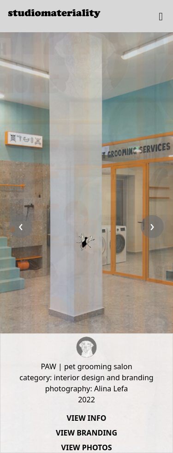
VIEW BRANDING (86, 433)
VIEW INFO (87, 418)
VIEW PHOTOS (86, 447)
